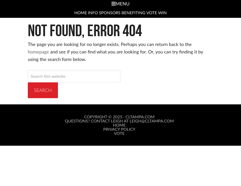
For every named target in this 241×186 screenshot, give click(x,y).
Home (119, 124)
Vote (119, 133)
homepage (38, 52)
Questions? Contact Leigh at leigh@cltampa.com (119, 120)
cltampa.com (140, 116)
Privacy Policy (119, 129)
